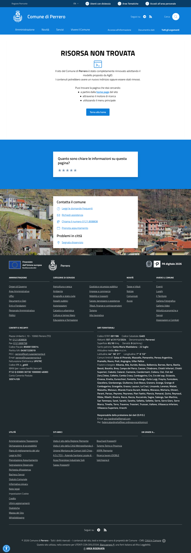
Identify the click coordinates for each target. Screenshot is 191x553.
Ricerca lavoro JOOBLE (108, 455)
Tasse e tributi (133, 286)
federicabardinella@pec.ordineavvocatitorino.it (125, 422)
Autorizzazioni (60, 305)
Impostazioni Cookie (19, 493)
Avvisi (130, 301)
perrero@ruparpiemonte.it (28, 357)
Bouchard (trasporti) (106, 441)
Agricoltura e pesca (62, 286)
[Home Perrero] (38, 16)
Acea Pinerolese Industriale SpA (69, 460)
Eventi (159, 286)
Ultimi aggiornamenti (19, 503)
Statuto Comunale (18, 479)
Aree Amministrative (19, 291)
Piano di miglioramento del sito (24, 450)
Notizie (130, 291)
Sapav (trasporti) (61, 465)
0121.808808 (20, 339)
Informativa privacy (18, 484)
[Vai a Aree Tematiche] (128, 3)
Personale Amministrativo (22, 310)
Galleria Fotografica (165, 301)
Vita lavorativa (96, 315)
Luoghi (159, 291)
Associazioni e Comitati (167, 320)
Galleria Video (163, 305)
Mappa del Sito (16, 513)
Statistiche (14, 508)
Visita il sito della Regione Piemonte (70, 441)
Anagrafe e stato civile (64, 296)
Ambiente (58, 291)
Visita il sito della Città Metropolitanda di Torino (76, 445)
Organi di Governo (18, 286)
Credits (12, 498)
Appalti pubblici (60, 301)
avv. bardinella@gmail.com (117, 418)
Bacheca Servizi (16, 474)
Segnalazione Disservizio (21, 465)
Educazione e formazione (65, 320)
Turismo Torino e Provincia (109, 445)
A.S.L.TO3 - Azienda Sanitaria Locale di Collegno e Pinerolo (82, 455)
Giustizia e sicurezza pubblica (103, 286)
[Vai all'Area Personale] (160, 3)
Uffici (11, 296)
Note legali (14, 489)
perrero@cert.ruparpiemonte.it (30, 354)
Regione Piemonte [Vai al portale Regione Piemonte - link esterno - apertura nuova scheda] (19, 3)
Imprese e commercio (99, 291)
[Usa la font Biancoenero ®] (98, 3)
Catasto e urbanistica (63, 310)
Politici (12, 315)
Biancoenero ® (107, 544)
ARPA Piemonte (105, 450)
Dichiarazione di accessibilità (23, 445)
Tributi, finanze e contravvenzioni (105, 305)
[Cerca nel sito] (175, 16)
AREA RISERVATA (94, 548)
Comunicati (132, 296)
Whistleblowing (16, 517)
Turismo (93, 310)
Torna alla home (98, 112)
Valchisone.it (103, 460)
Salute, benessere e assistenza (104, 301)
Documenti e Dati (17, 301)
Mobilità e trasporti (98, 296)
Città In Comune (153, 540)
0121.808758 (20, 343)
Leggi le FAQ (15, 455)
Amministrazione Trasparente (23, 441)
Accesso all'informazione (119, 30)
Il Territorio (161, 296)
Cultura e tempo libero (64, 315)
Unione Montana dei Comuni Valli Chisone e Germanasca (81, 450)
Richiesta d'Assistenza (20, 469)
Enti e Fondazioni (17, 305)
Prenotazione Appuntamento (23, 460)
